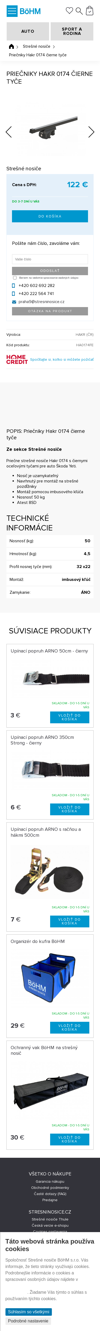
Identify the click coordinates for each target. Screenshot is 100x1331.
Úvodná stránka (11, 46)
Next (87, 133)
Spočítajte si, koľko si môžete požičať (62, 359)
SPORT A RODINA (72, 31)
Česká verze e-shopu (50, 1225)
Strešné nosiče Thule (50, 1219)
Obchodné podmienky (50, 1187)
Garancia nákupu (50, 1181)
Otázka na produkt (50, 311)
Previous (13, 130)
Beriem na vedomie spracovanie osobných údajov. (49, 277)
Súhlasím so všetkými (28, 1312)
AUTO (27, 31)
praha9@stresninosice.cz (42, 301)
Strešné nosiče (36, 46)
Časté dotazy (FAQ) (50, 1194)
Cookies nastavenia (50, 1231)
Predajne (50, 1200)
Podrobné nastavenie (28, 1321)
